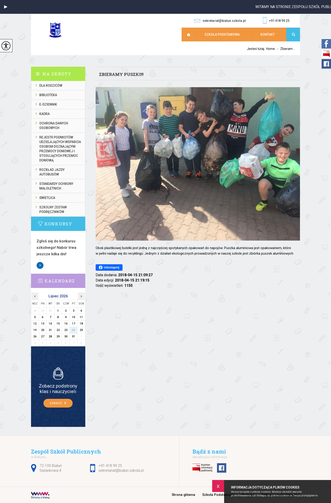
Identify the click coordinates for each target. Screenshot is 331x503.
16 (66, 323)
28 (50, 336)
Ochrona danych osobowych (53, 125)
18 (81, 323)
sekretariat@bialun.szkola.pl (220, 21)
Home (270, 48)
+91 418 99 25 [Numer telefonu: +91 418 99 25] (110, 465)
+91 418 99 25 (276, 21)
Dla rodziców (50, 85)
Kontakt (267, 34)
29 (58, 336)
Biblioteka (48, 95)
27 (42, 336)
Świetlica (47, 198)
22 (58, 330)
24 (73, 330)
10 (73, 317)
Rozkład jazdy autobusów (52, 172)
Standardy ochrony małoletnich (56, 186)
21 (50, 330)
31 (73, 336)
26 (35, 336)
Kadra (44, 114)
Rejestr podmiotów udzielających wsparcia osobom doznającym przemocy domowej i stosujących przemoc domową (60, 148)
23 (66, 330)
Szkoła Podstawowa (222, 34)
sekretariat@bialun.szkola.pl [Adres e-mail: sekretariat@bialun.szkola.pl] (121, 470)
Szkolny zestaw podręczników (53, 209)
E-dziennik (48, 104)
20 (42, 330)
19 (35, 330)
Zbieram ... (285, 48)
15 (58, 323)
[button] (5, 7)
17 (73, 323)
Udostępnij (109, 267)
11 (81, 317)
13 (42, 323)
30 (66, 336)
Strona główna (191, 34)
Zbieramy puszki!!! (121, 74)
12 (35, 323)
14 (50, 323)
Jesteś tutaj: (256, 48)
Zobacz (40, 265)
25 (81, 330)
